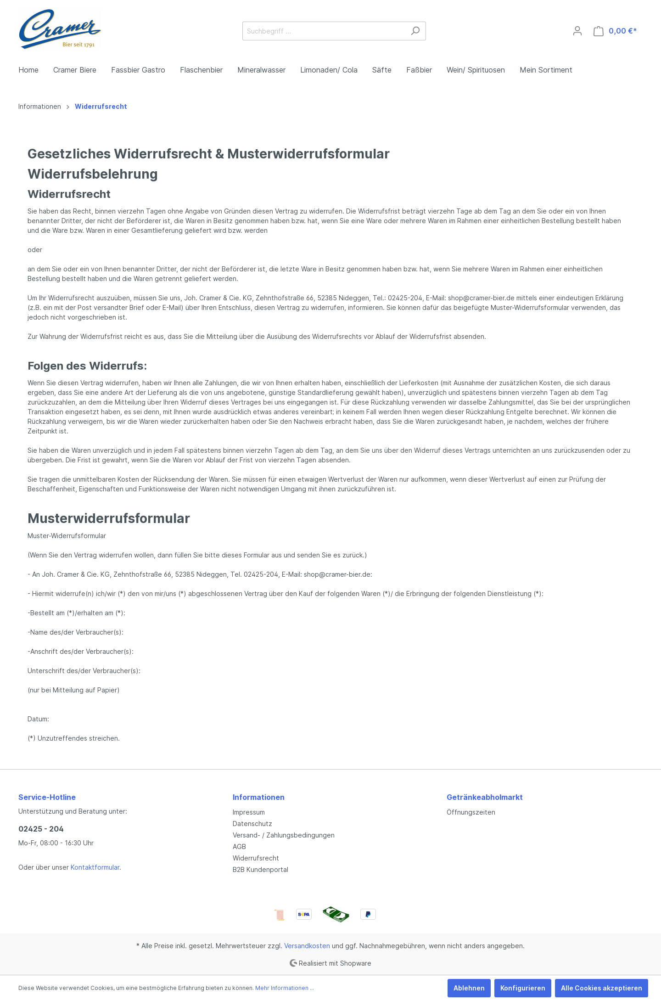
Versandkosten (307, 946)
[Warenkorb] (615, 31)
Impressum (249, 812)
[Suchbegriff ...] (323, 31)
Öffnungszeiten (471, 812)
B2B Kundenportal (260, 869)
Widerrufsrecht (256, 858)
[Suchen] (415, 31)
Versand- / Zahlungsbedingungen (284, 835)
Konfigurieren (522, 988)
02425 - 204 (41, 828)
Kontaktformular (95, 867)
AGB (239, 846)
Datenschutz (252, 823)
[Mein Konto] (577, 30)
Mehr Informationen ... (284, 987)
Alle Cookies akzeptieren (601, 988)
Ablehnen (469, 988)
